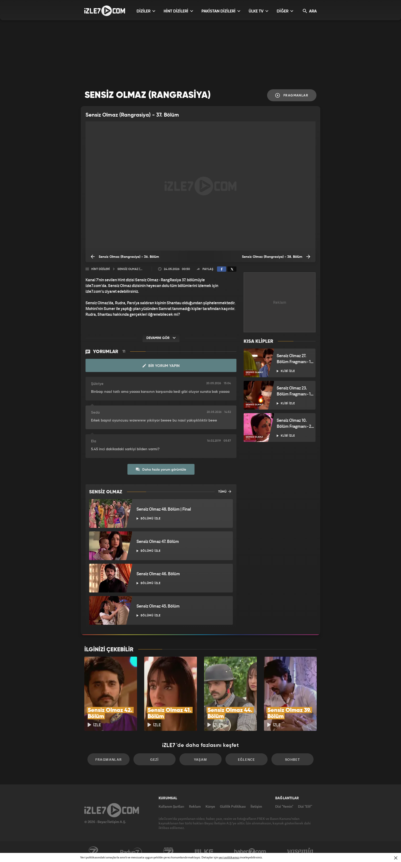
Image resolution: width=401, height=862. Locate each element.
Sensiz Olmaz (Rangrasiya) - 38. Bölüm (276, 256)
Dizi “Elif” (305, 806)
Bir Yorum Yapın (161, 365)
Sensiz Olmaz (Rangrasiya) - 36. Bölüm (125, 256)
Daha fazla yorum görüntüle (161, 469)
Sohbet (292, 759)
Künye (210, 806)
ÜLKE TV (258, 11)
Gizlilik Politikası (233, 806)
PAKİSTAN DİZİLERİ (220, 11)
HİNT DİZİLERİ (178, 11)
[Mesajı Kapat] (395, 858)
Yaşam (200, 759)
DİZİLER (146, 11)
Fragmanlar (291, 95)
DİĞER (285, 11)
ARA (310, 11)
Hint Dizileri (100, 269)
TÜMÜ (224, 491)
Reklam (195, 806)
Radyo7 (131, 851)
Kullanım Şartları (171, 806)
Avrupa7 (168, 851)
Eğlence (246, 759)
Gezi (154, 759)
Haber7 (250, 851)
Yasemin (300, 851)
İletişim (256, 806)
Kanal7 (93, 851)
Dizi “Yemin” (284, 806)
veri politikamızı (229, 857)
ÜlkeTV (204, 851)
